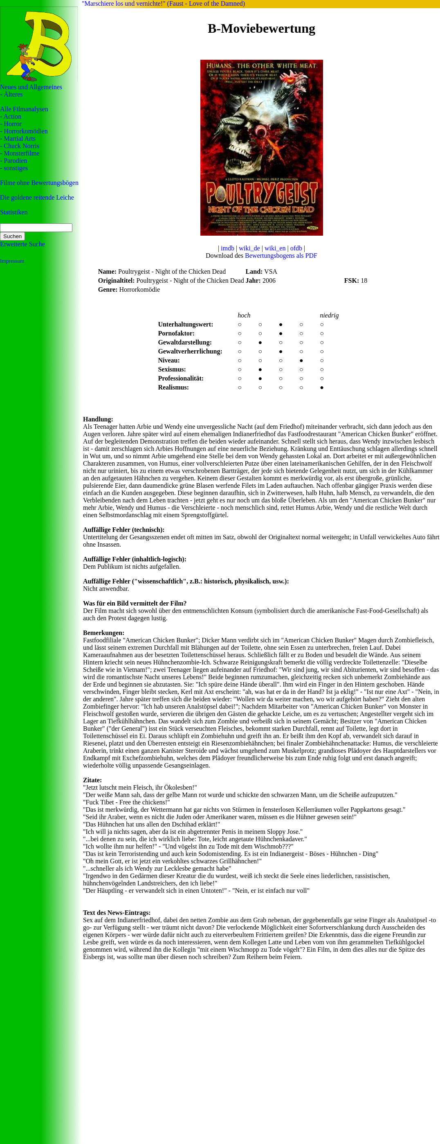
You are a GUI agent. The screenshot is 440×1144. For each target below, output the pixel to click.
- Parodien (13, 160)
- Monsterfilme (19, 153)
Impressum (12, 261)
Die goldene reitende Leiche (37, 197)
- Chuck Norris (19, 145)
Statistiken (14, 212)
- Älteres (11, 94)
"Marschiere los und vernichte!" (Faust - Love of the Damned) (163, 3)
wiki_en (275, 248)
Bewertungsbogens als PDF (281, 255)
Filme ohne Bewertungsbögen (39, 182)
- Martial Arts (18, 138)
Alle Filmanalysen (24, 109)
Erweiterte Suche (22, 244)
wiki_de (249, 248)
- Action (10, 116)
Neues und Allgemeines (31, 86)
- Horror (11, 123)
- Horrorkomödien (24, 131)
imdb (227, 248)
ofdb (296, 248)
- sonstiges (14, 167)
